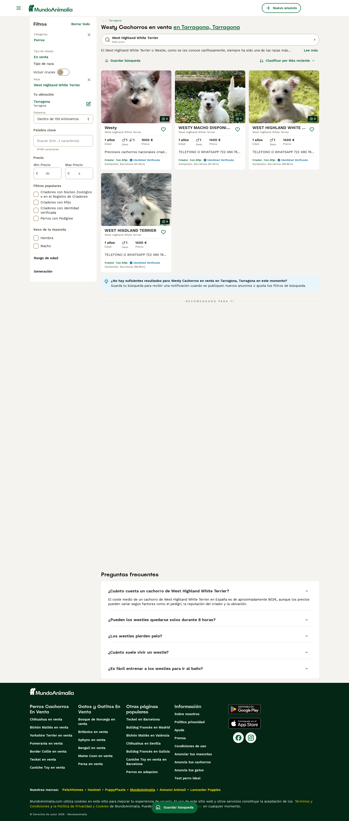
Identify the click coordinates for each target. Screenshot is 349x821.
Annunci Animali (173, 790)
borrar (85, 102)
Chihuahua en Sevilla (143, 743)
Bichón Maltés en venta (49, 727)
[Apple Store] (244, 723)
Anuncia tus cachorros (192, 762)
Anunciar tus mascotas (193, 754)
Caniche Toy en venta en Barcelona (146, 761)
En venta (44, 65)
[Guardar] (163, 129)
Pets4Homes (72, 790)
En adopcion (72, 65)
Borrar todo (80, 24)
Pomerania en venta (46, 743)
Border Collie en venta (48, 751)
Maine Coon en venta (95, 756)
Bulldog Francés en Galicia (148, 751)
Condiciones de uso (190, 746)
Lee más (311, 50)
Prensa (180, 738)
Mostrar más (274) (78, 205)
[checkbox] (36, 125)
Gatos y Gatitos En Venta (99, 709)
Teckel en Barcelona (143, 719)
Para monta (47, 76)
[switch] (63, 92)
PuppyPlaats (115, 790)
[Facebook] (238, 737)
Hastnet (94, 790)
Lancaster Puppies (205, 790)
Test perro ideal (187, 778)
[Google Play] (244, 709)
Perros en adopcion (142, 772)
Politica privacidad (189, 722)
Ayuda (179, 730)
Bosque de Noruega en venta (96, 721)
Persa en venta (90, 764)
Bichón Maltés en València (147, 735)
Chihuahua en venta (46, 719)
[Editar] (88, 223)
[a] (79, 293)
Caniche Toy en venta (47, 768)
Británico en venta (93, 732)
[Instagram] (251, 737)
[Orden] (287, 60)
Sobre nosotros (186, 714)
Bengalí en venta (92, 748)
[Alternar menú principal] (18, 8)
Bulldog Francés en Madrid (148, 727)
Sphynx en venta (92, 740)
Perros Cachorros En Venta (49, 709)
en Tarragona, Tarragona (206, 27)
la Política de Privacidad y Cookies (80, 806)
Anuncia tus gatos (189, 770)
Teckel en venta (43, 759)
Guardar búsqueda (122, 61)
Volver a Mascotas (49, 34)
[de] (47, 293)
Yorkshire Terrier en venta (51, 735)
